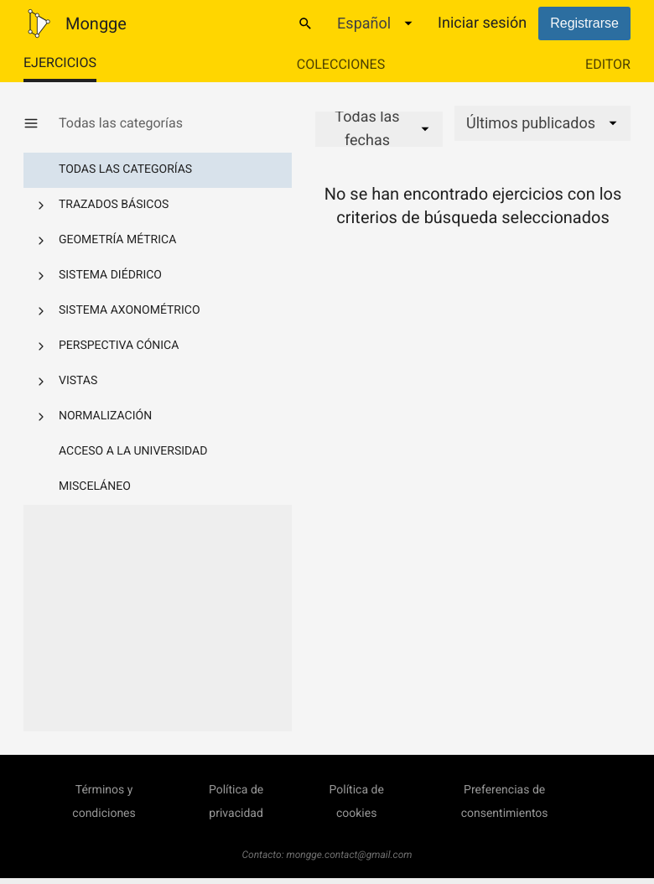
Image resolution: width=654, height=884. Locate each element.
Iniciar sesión (482, 23)
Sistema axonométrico (129, 310)
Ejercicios (59, 62)
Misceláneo (95, 486)
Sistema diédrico (110, 275)
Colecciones (341, 64)
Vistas (78, 380)
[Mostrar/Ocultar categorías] (41, 123)
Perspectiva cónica (119, 345)
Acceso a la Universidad (133, 451)
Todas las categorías (125, 169)
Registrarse (584, 23)
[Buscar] (305, 23)
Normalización (105, 416)
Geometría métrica (117, 240)
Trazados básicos (114, 204)
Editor (608, 64)
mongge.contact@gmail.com (350, 855)
